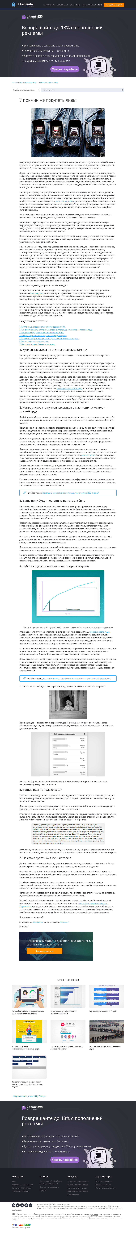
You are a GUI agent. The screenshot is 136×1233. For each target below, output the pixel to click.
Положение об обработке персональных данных (51, 1182)
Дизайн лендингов (103, 1184)
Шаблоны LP (62, 5)
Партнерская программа (78, 1191)
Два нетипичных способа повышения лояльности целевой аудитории (76, 678)
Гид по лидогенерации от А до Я (102, 1011)
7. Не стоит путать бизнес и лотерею (37, 344)
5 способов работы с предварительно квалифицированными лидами (28, 1012)
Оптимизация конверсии (105, 1188)
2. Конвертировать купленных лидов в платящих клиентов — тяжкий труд (55, 329)
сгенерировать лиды (100, 632)
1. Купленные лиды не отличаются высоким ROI (42, 327)
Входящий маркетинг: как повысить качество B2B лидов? (70, 493)
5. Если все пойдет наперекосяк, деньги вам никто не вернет (49, 338)
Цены (72, 5)
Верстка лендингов (103, 1181)
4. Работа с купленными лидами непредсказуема (42, 335)
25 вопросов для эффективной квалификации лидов (63, 1012)
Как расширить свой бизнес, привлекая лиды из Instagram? (67, 1047)
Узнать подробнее (65, 69)
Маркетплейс (73, 1195)
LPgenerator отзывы (20, 1191)
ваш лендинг (36, 293)
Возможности (49, 5)
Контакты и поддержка (49, 1187)
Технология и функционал (78, 1181)
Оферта (43, 1190)
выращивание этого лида (69, 388)
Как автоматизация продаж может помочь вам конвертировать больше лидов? (27, 1084)
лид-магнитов (88, 455)
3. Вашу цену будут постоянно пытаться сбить (41, 332)
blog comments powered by (29, 1096)
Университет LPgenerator (22, 1184)
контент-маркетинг (65, 201)
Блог (14, 1181)
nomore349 (64, 922)
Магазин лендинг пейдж (78, 1188)
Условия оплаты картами (21, 1228)
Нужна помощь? (89, 5)
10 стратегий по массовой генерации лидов (105, 1047)
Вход (100, 5)
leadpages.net (38, 922)
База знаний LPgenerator (22, 1188)
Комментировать (44, 951)
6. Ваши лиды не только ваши (33, 341)
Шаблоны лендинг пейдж (78, 1184)
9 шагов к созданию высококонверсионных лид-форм (25, 1047)
